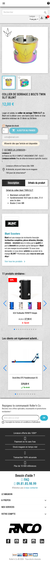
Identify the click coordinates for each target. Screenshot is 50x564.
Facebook (8, 541)
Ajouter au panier (23, 130)
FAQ (25, 479)
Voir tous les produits (15, 261)
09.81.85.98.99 (25, 483)
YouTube (17, 541)
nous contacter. (31, 487)
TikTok (25, 541)
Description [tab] (13, 182)
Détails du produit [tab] (36, 182)
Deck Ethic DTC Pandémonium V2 (25, 378)
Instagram (33, 541)
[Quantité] (5, 131)
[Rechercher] (25, 12)
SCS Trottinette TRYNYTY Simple (25, 313)
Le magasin (6, 494)
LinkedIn (42, 541)
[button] (2, 161)
